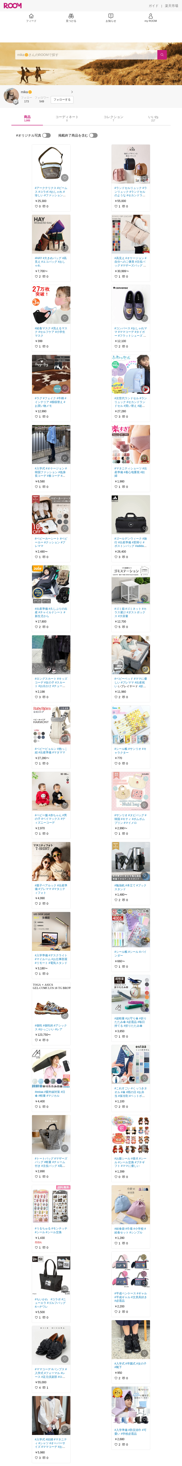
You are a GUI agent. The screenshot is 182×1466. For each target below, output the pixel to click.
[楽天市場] (171, 6)
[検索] (162, 55)
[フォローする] (62, 100)
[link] (51, 164)
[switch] (46, 135)
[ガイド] (154, 6)
